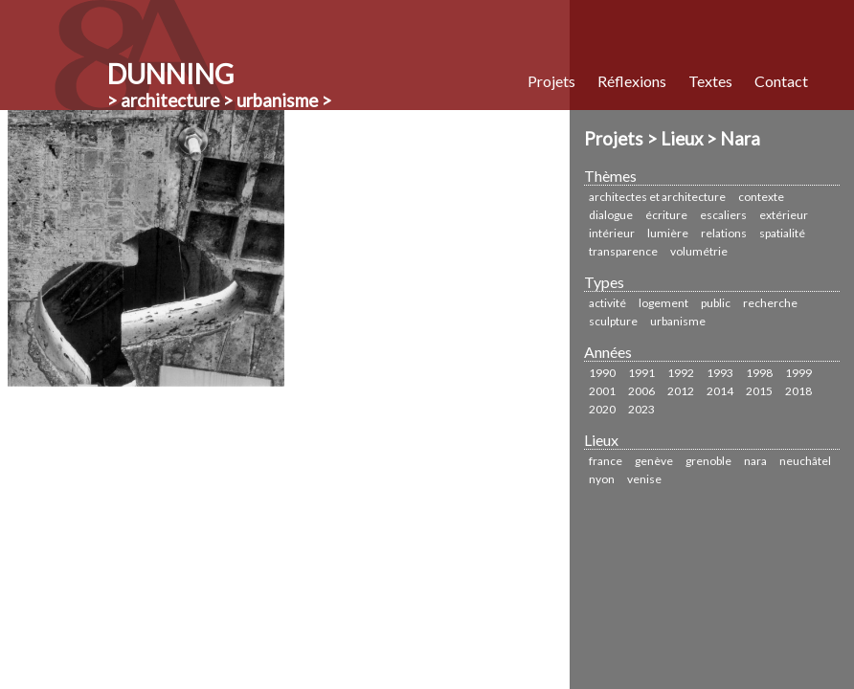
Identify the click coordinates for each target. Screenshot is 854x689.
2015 (759, 391)
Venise (644, 479)
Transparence (623, 251)
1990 (602, 373)
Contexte (761, 196)
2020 (602, 409)
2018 (798, 391)
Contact (781, 81)
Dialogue (611, 215)
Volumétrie (699, 251)
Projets (551, 81)
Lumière (667, 233)
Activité (607, 303)
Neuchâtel (805, 461)
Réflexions (631, 81)
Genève (654, 461)
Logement (663, 303)
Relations (724, 233)
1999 (798, 373)
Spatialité (782, 233)
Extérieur (783, 215)
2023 (641, 409)
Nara (755, 461)
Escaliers (723, 215)
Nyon (602, 479)
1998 (759, 373)
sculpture (613, 321)
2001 (602, 391)
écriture (666, 215)
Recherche (770, 303)
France (605, 461)
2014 (720, 391)
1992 (680, 373)
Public (715, 303)
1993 (720, 373)
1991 (641, 373)
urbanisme (678, 321)
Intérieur (612, 233)
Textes (710, 81)
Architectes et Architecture (657, 196)
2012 (680, 391)
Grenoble (708, 461)
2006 (641, 391)
